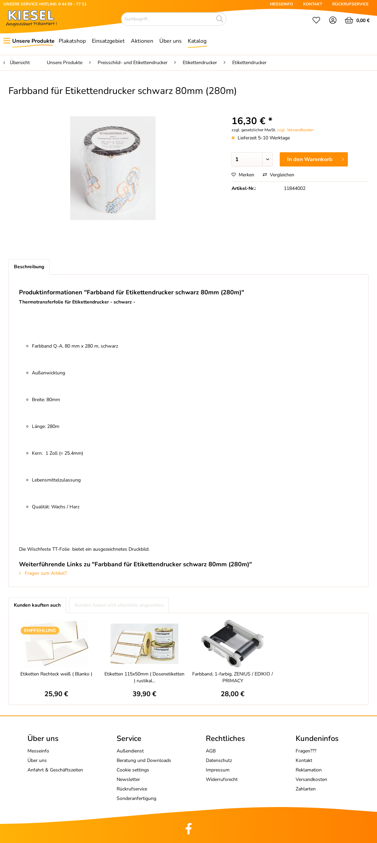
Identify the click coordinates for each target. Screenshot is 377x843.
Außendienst (130, 751)
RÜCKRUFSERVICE (350, 4)
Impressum (218, 770)
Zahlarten (306, 789)
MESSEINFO (281, 4)
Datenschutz (219, 760)
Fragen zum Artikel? (43, 573)
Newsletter (128, 779)
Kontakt (304, 760)
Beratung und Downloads (144, 760)
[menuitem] (316, 21)
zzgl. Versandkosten (295, 130)
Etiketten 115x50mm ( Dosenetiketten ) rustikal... (144, 677)
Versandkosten (311, 779)
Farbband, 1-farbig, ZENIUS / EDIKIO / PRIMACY (232, 677)
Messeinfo (38, 751)
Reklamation (309, 770)
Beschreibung (29, 266)
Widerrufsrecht (222, 779)
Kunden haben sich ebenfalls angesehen (119, 605)
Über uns (37, 760)
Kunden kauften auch (37, 605)
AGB (211, 751)
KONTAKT (312, 4)
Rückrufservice (132, 789)
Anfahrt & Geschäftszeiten (55, 770)
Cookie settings (133, 770)
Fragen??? (306, 751)
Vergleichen (278, 175)
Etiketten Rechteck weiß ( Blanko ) (56, 674)
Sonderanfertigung (136, 798)
